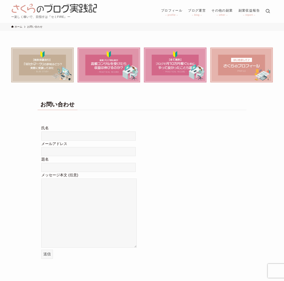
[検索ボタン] (268, 11)
